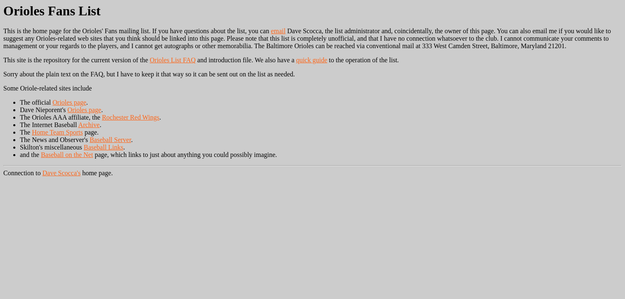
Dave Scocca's (61, 172)
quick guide (311, 60)
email (278, 30)
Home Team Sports (57, 132)
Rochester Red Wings (131, 117)
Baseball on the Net (67, 154)
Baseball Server (110, 139)
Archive (89, 124)
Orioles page (69, 102)
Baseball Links (104, 147)
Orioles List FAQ (173, 60)
